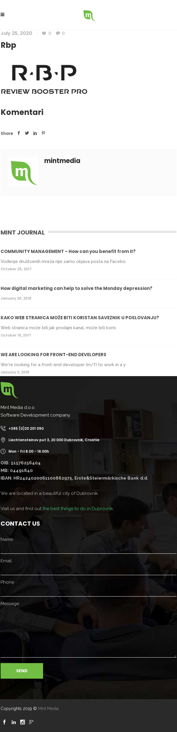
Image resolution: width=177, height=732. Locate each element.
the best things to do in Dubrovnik (77, 508)
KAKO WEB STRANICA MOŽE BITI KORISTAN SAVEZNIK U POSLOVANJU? (80, 318)
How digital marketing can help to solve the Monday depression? (76, 288)
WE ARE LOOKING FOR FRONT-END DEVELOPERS (53, 354)
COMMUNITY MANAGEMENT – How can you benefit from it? (68, 251)
